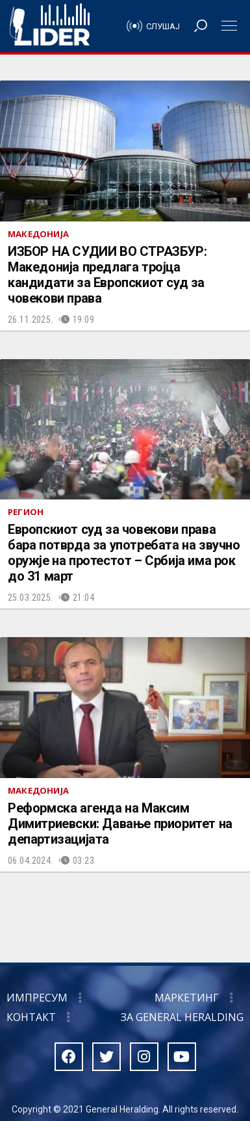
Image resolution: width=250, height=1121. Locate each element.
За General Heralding (182, 1017)
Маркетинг (187, 997)
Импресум (37, 997)
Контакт (31, 1017)
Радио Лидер (49, 26)
